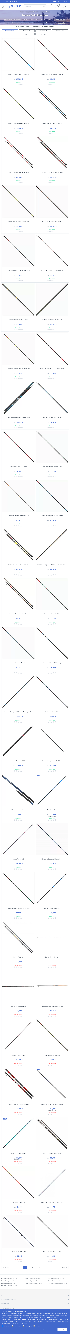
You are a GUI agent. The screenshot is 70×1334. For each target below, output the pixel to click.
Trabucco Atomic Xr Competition (52, 270)
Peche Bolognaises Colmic (32, 1281)
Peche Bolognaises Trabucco (33, 1278)
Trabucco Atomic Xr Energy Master (18, 270)
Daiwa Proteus (18, 957)
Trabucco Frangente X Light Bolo (18, 123)
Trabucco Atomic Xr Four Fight (52, 466)
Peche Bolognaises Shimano (56, 1281)
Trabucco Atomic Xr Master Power (18, 368)
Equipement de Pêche (32, 11)
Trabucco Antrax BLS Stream (51, 417)
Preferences (17, 1326)
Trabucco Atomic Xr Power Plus (18, 515)
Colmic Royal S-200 (18, 1055)
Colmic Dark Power (52, 810)
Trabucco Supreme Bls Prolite (18, 663)
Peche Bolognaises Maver (8, 1281)
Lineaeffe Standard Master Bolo (51, 859)
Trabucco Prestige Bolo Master (52, 123)
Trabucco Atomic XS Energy (52, 663)
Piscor (22, 11)
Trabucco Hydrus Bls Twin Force (18, 221)
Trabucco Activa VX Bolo (52, 1055)
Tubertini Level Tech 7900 (52, 908)
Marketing (38, 1326)
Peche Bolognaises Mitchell (9, 1278)
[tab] (35, 1296)
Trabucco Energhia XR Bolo (52, 1251)
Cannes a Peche (45, 11)
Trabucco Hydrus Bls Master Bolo (52, 172)
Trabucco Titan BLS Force (18, 466)
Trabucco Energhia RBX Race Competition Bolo (51, 565)
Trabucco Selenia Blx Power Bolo (18, 172)
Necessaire (7, 1326)
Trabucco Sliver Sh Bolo (52, 614)
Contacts (13, 1)
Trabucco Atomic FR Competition (18, 1104)
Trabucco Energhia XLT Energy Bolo (52, 368)
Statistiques (28, 1326)
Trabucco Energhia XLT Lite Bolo (18, 74)
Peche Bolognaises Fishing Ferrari (58, 1283)
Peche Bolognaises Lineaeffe (33, 1283)
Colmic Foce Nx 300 (18, 761)
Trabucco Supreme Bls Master (52, 221)
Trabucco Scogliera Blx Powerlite (52, 515)
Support (6, 1)
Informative (5, 1303)
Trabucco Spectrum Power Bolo (51, 319)
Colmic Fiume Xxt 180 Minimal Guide (52, 1202)
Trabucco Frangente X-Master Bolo (18, 417)
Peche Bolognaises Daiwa (8, 1283)
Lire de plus (61, 23)
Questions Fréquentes (8, 1299)
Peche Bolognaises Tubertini (56, 1278)
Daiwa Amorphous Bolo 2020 (51, 761)
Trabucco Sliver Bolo (52, 712)
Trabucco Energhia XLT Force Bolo (18, 908)
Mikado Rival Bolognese (18, 1006)
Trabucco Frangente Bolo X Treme (52, 74)
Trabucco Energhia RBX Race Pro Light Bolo (18, 712)
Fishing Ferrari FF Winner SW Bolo (52, 1104)
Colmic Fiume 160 (18, 859)
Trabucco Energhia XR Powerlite (52, 1153)
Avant (64, 1267)
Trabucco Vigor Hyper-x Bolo (18, 319)
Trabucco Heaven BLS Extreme (18, 565)
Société (3, 1295)
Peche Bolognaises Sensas (9, 1285)
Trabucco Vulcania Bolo (18, 1202)
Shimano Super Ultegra (18, 810)
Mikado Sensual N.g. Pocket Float (52, 1006)
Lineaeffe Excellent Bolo (18, 1153)
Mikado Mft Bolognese (51, 957)
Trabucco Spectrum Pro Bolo (18, 614)
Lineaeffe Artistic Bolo (18, 1251)
